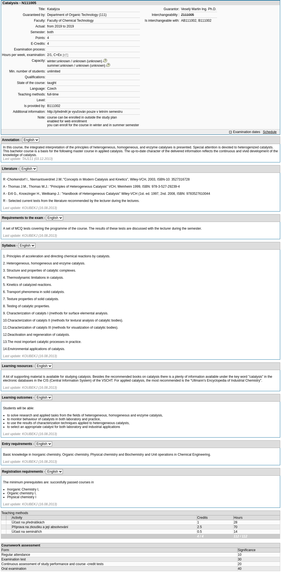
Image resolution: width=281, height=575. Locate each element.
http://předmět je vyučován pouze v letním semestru (85, 112)
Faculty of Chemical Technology (70, 20)
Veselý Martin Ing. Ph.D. (199, 9)
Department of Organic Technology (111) (77, 15)
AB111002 (188, 20)
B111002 (53, 106)
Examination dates (246, 132)
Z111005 (187, 15)
